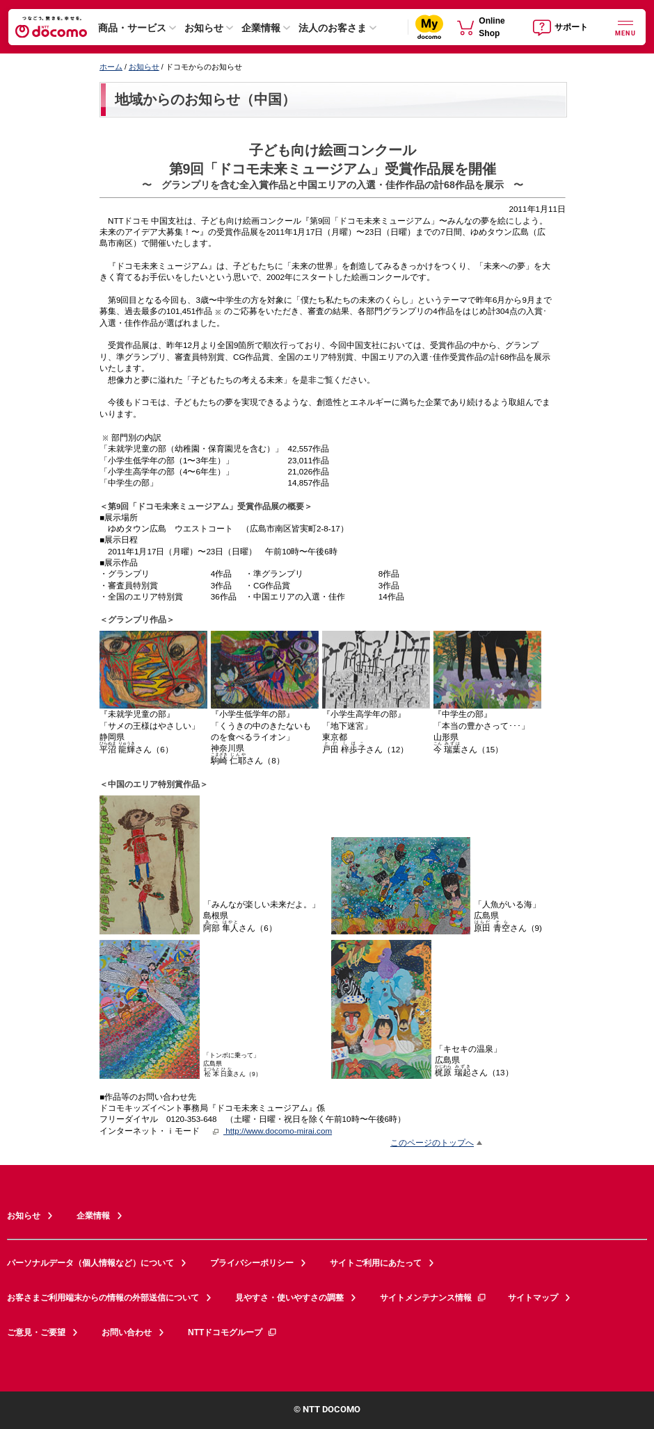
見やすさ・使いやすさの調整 (289, 1298)
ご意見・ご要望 (36, 1332)
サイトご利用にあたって (376, 1263)
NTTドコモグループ (233, 1332)
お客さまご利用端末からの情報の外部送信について (103, 1298)
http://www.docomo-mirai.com (277, 1130)
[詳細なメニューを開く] (625, 27)
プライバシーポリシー (252, 1263)
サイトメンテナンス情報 (433, 1297)
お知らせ (203, 27)
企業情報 (260, 27)
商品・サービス (132, 27)
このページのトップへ (432, 1142)
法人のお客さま (332, 27)
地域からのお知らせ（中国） (205, 99)
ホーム (110, 67)
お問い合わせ (127, 1332)
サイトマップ (533, 1298)
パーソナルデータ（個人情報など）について (90, 1263)
